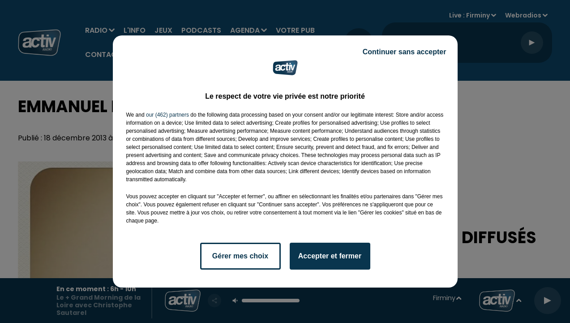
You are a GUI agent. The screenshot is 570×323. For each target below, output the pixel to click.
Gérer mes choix (240, 256)
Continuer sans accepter (404, 52)
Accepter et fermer (329, 256)
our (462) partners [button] (167, 115)
